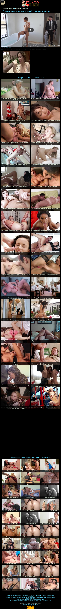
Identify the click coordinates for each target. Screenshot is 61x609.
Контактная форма (25, 603)
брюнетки (43, 49)
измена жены (16, 49)
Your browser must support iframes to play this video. (30, 30)
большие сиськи (35, 49)
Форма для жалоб (36, 603)
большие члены (25, 49)
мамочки (6, 49)
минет (10, 49)
